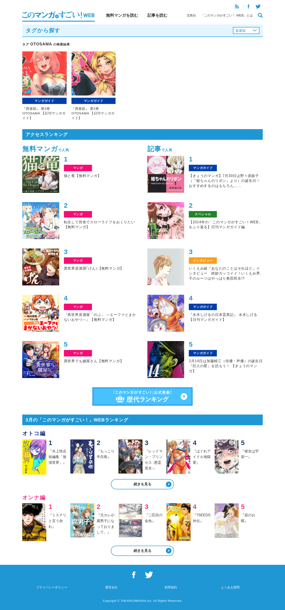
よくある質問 (230, 587)
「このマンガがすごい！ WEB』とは (227, 15)
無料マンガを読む (122, 15)
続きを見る (142, 484)
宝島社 (191, 15)
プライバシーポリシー (51, 587)
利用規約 (171, 587)
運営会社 (111, 587)
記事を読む (157, 15)
